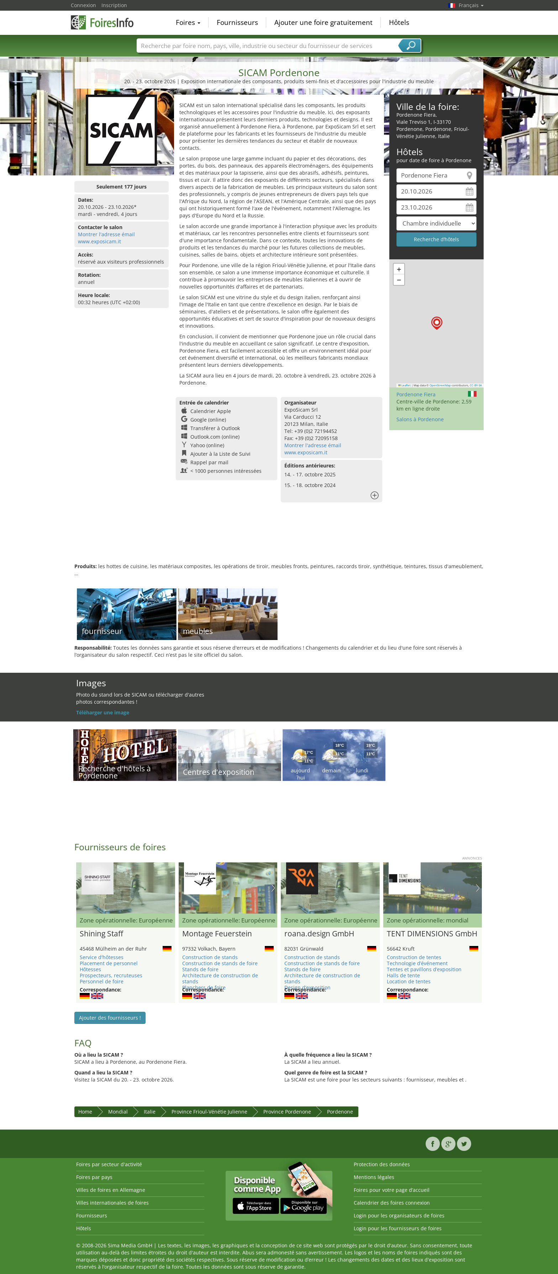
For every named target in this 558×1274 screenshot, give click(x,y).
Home (85, 1111)
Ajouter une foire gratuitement (323, 22)
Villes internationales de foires (112, 1202)
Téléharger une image (102, 712)
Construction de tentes (414, 957)
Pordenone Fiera (416, 394)
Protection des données (382, 1164)
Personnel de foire (101, 981)
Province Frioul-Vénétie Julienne (209, 1111)
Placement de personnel (109, 963)
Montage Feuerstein (217, 934)
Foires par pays (94, 1177)
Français (471, 5)
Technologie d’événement (417, 963)
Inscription (114, 5)
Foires (188, 22)
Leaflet (404, 385)
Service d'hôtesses (101, 957)
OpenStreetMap (440, 385)
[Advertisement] (279, 540)
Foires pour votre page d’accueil (392, 1189)
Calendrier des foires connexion (392, 1202)
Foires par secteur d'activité (109, 1164)
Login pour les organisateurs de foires (399, 1215)
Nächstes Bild (273, 888)
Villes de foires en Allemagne (110, 1189)
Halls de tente (403, 975)
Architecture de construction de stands (220, 978)
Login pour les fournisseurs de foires (398, 1228)
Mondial (118, 1111)
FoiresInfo (106, 22)
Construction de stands (210, 957)
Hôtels (399, 22)
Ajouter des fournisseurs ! (110, 1017)
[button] (437, 323)
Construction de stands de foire (220, 963)
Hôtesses (90, 969)
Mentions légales (374, 1177)
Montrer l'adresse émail (106, 234)
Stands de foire (200, 969)
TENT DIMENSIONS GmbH (432, 934)
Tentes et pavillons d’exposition (424, 969)
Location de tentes (409, 981)
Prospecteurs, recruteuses (111, 975)
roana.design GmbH (319, 934)
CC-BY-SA (476, 385)
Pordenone (340, 1111)
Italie (150, 1111)
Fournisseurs (237, 22)
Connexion (83, 5)
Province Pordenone (287, 1111)
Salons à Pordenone (420, 419)
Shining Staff (101, 934)
